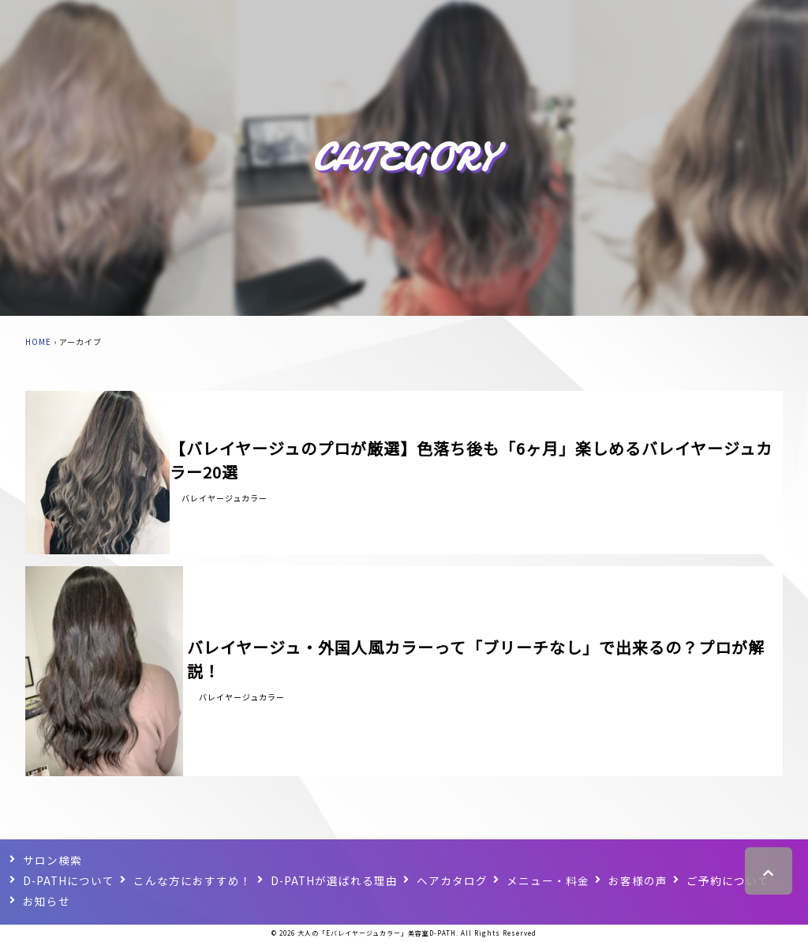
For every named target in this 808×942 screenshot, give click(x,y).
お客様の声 (641, 880)
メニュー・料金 (551, 880)
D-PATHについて (69, 880)
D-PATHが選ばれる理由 (336, 880)
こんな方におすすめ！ (194, 880)
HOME (38, 341)
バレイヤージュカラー (224, 498)
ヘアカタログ (455, 880)
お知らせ (46, 900)
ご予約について (731, 880)
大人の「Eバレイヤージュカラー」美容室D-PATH (376, 933)
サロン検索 (52, 859)
